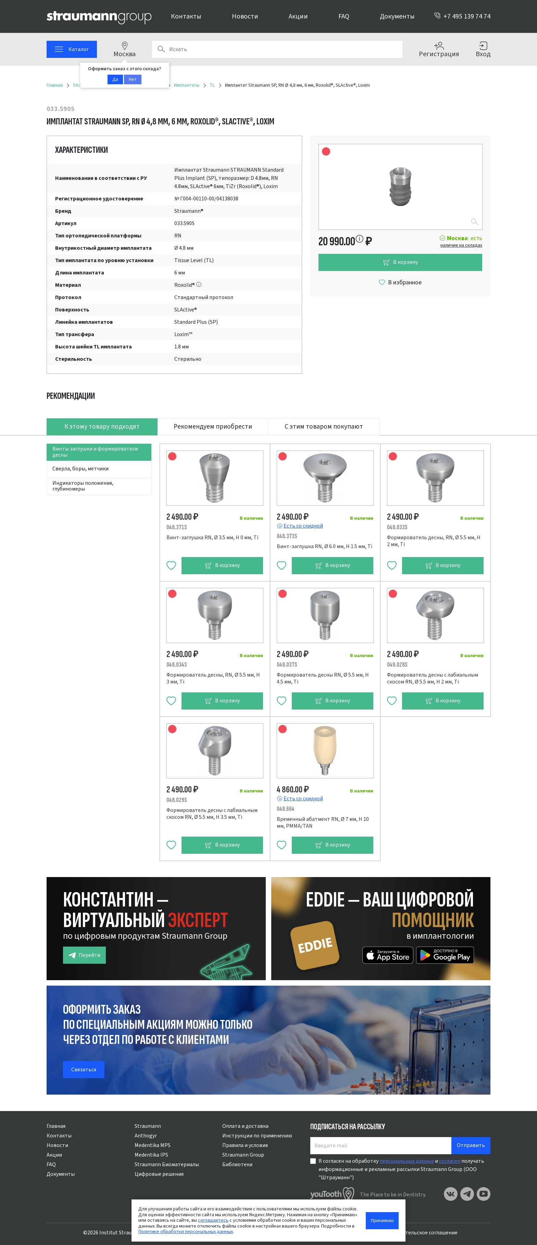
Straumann (148, 1126)
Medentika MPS (153, 1145)
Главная (56, 1126)
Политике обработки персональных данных (185, 1231)
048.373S (287, 536)
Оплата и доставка (245, 1126)
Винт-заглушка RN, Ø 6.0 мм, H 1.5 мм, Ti (324, 546)
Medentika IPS (151, 1155)
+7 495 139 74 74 (462, 16)
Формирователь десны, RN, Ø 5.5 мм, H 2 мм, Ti (433, 541)
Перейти (84, 955)
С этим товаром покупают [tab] (324, 426)
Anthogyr (146, 1135)
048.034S (176, 665)
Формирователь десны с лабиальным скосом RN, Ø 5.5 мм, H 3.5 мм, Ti (212, 813)
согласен (449, 1161)
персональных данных (406, 1161)
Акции (298, 16)
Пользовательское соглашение (419, 1232)
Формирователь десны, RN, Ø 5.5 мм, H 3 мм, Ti (213, 678)
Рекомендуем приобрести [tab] (213, 426)
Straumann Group (243, 1155)
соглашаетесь (213, 1220)
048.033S (397, 527)
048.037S (287, 665)
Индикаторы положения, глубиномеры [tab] (82, 486)
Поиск (161, 49)
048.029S (176, 800)
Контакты (186, 16)
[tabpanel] (268, 648)
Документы (397, 16)
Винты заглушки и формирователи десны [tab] (95, 452)
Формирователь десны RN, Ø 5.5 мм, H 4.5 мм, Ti (323, 678)
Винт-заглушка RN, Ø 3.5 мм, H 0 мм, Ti (212, 537)
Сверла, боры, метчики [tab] (80, 468)
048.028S (397, 665)
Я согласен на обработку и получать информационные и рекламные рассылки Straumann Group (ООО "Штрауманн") (401, 1169)
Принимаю (382, 1220)
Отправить (471, 1145)
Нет (133, 79)
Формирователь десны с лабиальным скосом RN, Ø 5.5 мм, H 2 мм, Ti (432, 678)
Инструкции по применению (257, 1135)
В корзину (400, 262)
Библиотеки (237, 1164)
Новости (245, 16)
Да (115, 79)
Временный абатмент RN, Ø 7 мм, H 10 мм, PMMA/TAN (323, 822)
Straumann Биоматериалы (167, 1164)
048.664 (286, 809)
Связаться (83, 1069)
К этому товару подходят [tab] (102, 426)
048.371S (176, 527)
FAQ (343, 16)
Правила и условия (245, 1145)
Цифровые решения (159, 1174)
